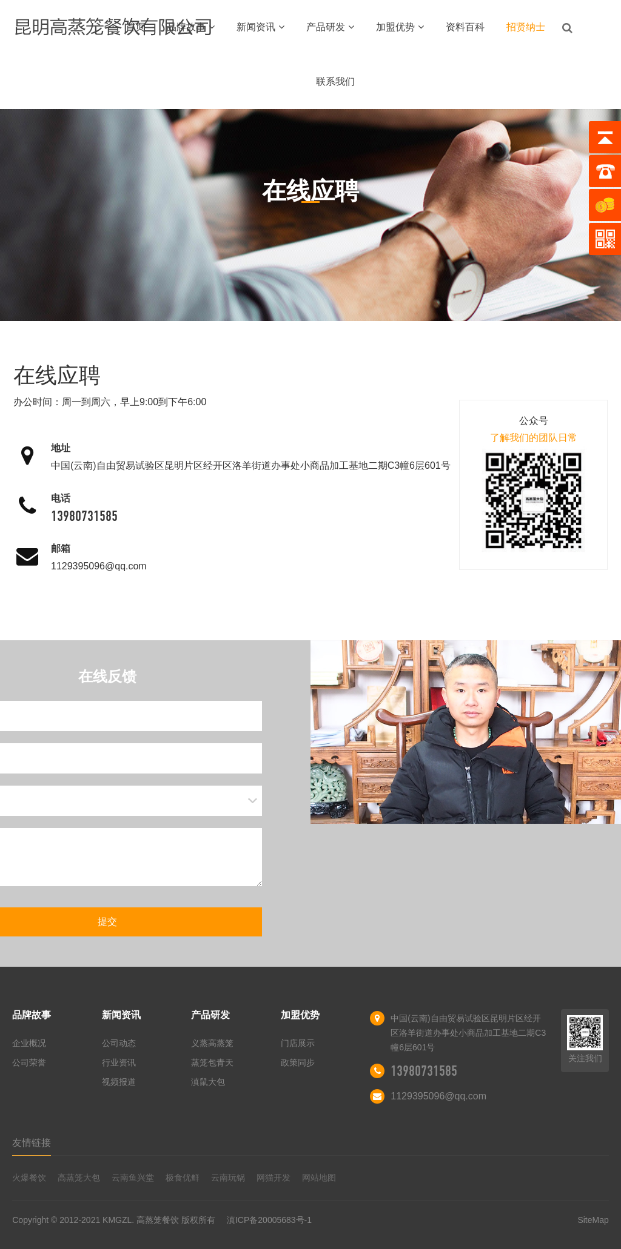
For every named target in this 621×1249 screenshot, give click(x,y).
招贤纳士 (525, 27)
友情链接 (31, 1143)
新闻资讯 (260, 27)
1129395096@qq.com (99, 566)
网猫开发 (273, 1177)
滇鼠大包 (208, 1082)
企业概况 (29, 1043)
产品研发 (330, 27)
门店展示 (298, 1043)
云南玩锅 (228, 1177)
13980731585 (84, 516)
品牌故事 (191, 27)
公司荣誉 (29, 1062)
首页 (135, 27)
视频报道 (119, 1082)
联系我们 (335, 81)
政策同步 (298, 1062)
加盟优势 (400, 27)
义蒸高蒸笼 (212, 1043)
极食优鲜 (183, 1177)
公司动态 (119, 1043)
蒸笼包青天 (212, 1062)
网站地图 (319, 1177)
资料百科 (465, 27)
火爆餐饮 (29, 1177)
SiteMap (592, 1220)
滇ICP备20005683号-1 (269, 1220)
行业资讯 (119, 1062)
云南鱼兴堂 (133, 1177)
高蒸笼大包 (79, 1177)
